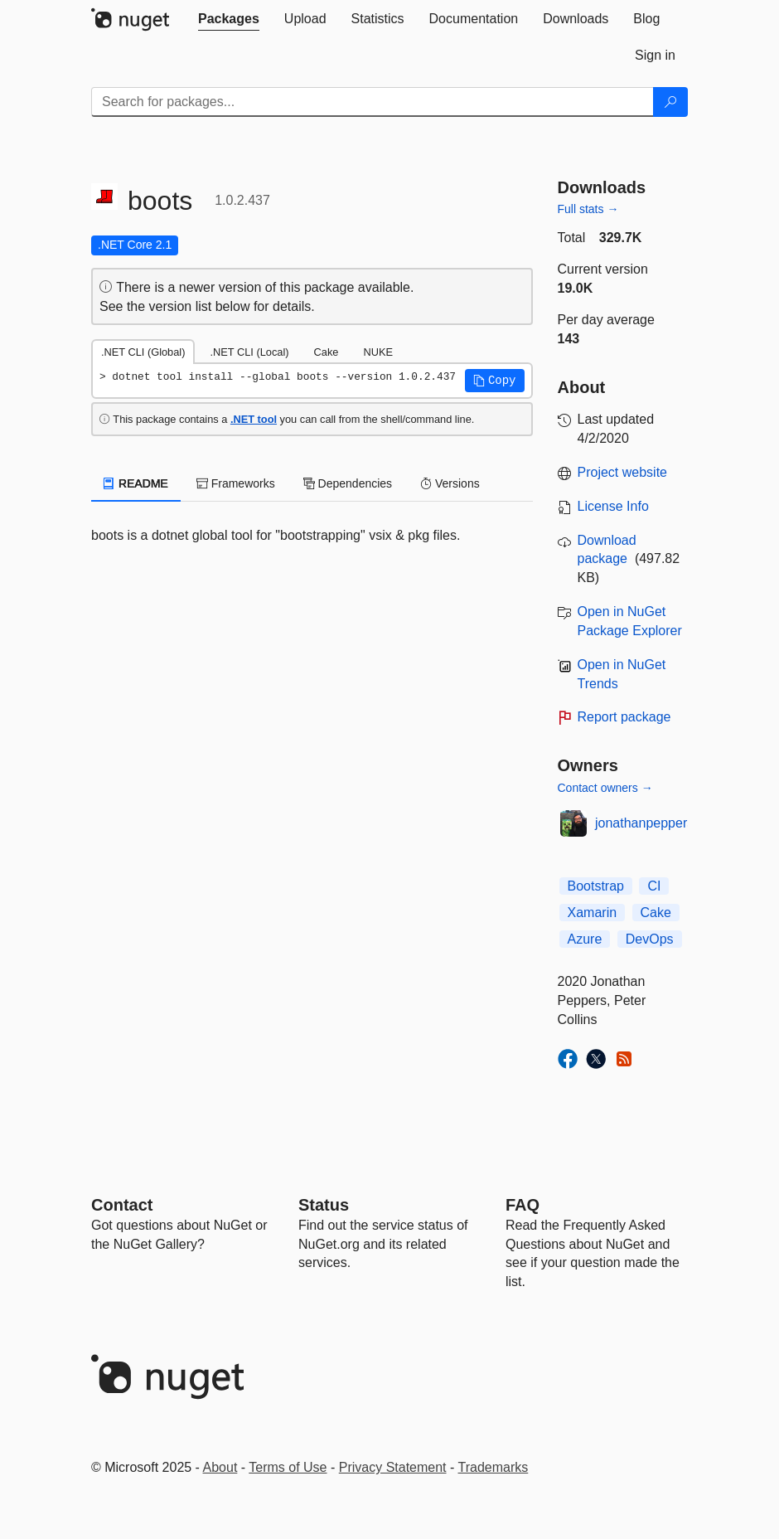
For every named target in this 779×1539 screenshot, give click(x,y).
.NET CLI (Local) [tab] (249, 352)
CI (653, 886)
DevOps (650, 939)
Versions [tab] (450, 483)
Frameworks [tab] (235, 483)
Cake (656, 912)
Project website (623, 472)
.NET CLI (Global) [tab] (143, 352)
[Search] (670, 102)
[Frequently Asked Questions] (522, 1205)
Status (323, 1205)
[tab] (229, 19)
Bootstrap (596, 886)
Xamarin (592, 912)
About (220, 1467)
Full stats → (588, 209)
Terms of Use (288, 1467)
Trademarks (493, 1467)
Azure (585, 939)
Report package (624, 717)
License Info (613, 506)
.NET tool (253, 419)
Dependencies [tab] (347, 483)
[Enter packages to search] (372, 102)
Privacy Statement (393, 1467)
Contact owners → (605, 787)
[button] (495, 380)
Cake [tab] (326, 352)
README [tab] (136, 483)
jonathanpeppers (644, 823)
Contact (121, 1205)
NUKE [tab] (378, 352)
